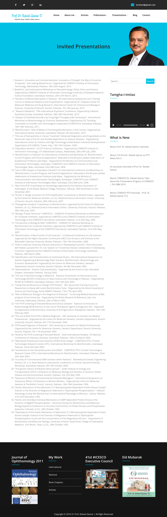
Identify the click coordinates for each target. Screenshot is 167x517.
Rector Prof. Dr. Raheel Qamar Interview (129, 146)
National (53, 474)
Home (56, 15)
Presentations (119, 15)
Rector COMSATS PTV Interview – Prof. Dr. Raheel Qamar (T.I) (130, 194)
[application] (132, 115)
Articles (84, 15)
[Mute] (148, 125)
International (55, 467)
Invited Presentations (83, 46)
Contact (146, 15)
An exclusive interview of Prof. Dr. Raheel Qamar (129, 168)
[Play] (113, 125)
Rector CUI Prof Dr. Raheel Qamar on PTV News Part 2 (130, 157)
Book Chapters (56, 482)
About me (69, 15)
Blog (135, 15)
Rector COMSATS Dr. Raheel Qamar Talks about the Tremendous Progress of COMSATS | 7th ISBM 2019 (132, 181)
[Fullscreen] (152, 125)
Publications (100, 15)
